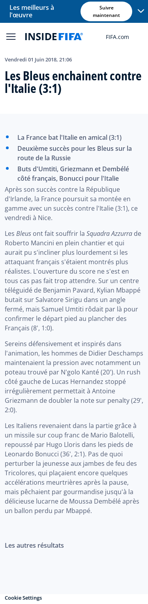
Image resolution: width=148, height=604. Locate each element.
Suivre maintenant (106, 11)
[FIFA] (54, 36)
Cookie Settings (23, 597)
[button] (140, 11)
